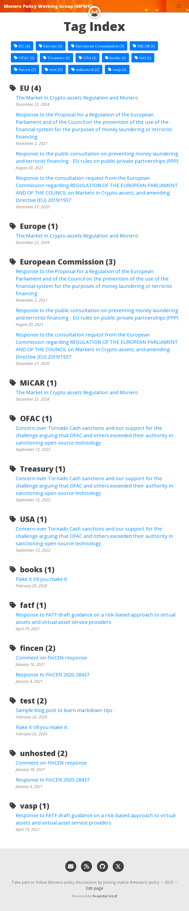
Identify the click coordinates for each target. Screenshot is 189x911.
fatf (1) (143, 57)
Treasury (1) (56, 57)
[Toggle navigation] (179, 6)
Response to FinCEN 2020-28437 (52, 674)
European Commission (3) (97, 45)
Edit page (94, 888)
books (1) (115, 57)
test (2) (54, 69)
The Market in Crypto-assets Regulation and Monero (77, 97)
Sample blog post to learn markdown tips (64, 710)
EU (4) (22, 45)
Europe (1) (50, 45)
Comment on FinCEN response (51, 657)
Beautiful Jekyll (105, 896)
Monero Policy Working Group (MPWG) (48, 6)
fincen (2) (25, 69)
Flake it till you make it (41, 579)
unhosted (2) (85, 69)
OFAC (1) (24, 57)
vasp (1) (117, 69)
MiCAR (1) (144, 45)
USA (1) (87, 57)
